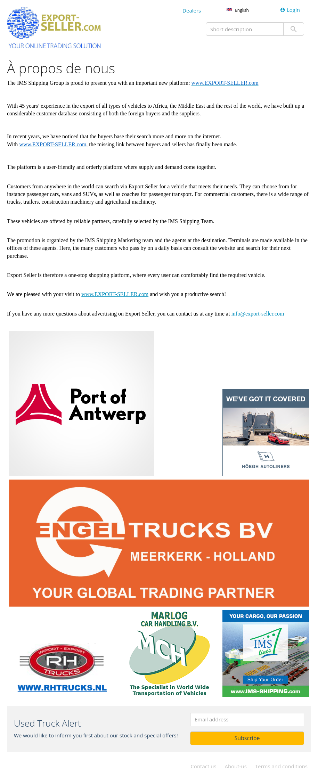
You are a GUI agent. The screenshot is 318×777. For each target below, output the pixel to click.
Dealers (191, 10)
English (242, 10)
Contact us (203, 766)
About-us (235, 766)
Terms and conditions (281, 766)
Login (290, 9)
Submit (293, 29)
